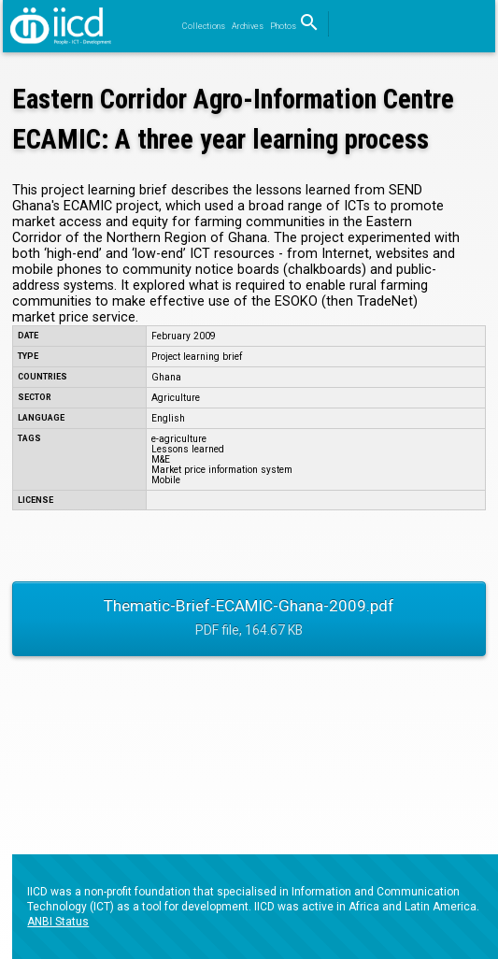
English (168, 418)
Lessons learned (187, 449)
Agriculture (175, 398)
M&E (160, 459)
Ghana (166, 377)
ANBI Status (58, 921)
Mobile (165, 480)
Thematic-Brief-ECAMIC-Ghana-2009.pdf (249, 619)
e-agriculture (178, 439)
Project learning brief (196, 356)
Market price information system (221, 470)
